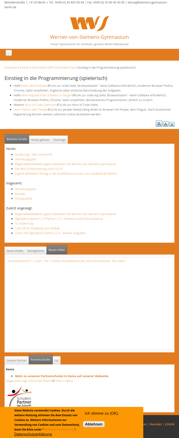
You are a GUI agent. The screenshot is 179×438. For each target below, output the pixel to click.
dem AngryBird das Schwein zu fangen (48, 95)
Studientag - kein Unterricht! (33, 154)
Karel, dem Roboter (35, 86)
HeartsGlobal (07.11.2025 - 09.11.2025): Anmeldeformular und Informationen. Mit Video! (66, 261)
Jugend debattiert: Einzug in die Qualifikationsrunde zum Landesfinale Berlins (66, 173)
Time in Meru (64, 381)
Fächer (24, 67)
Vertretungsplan (25, 159)
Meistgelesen (36, 251)
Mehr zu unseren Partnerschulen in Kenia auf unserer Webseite (61, 376)
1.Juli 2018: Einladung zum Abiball (37, 228)
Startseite (11, 67)
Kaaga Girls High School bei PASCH (30, 381)
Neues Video (56, 250)
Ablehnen (94, 424)
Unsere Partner (17, 360)
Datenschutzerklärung (59, 429)
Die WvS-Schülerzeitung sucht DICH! (39, 169)
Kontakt (20, 194)
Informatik (38, 67)
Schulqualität (23, 198)
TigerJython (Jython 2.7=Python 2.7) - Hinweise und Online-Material (59, 219)
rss (56, 360)
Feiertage (59, 140)
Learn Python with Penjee (32, 109)
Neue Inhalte (15, 251)
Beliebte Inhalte (17, 139)
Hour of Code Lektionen (42, 105)
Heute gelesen (40, 140)
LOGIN (169, 424)
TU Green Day (24, 223)
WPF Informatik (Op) (61, 67)
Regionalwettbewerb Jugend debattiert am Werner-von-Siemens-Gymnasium (65, 164)
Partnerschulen (42, 358)
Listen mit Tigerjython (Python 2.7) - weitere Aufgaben (50, 233)
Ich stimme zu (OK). (102, 413)
